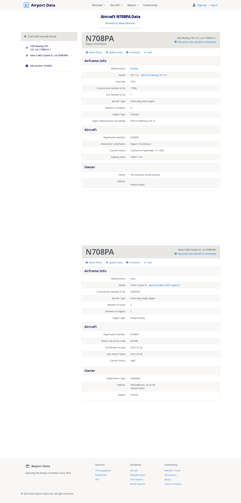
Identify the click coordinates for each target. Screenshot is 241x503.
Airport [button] (133, 5)
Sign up (201, 5)
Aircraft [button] (116, 5)
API (97, 479)
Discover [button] (99, 5)
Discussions (170, 474)
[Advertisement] (49, 101)
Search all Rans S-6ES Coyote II (164, 285)
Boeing (134, 68)
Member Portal (172, 470)
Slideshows (101, 474)
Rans (133, 278)
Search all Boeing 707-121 (154, 75)
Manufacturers (138, 474)
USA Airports (136, 479)
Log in (214, 5)
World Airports (137, 483)
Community (150, 5)
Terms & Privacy (172, 483)
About (167, 479)
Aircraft (134, 470)
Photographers (103, 470)
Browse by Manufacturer (120, 23)
